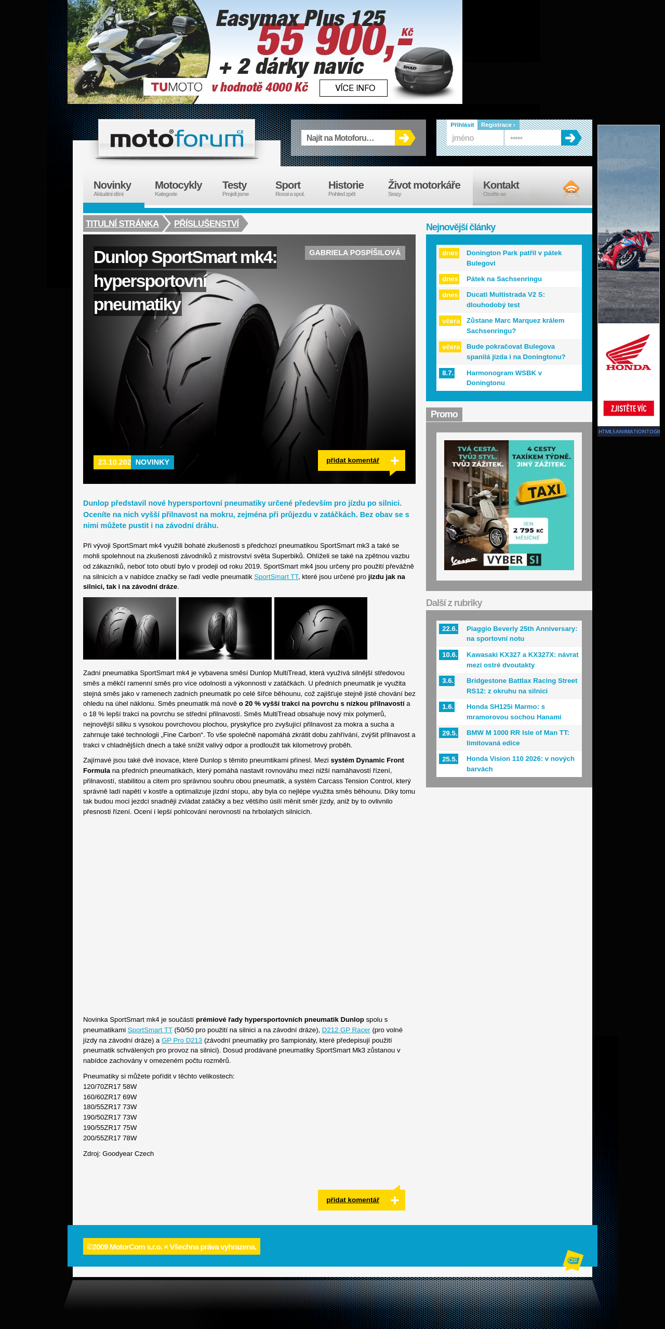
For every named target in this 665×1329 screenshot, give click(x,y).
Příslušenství (207, 223)
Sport (296, 188)
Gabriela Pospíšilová (355, 252)
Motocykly (183, 188)
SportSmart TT (276, 577)
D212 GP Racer (346, 1030)
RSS (562, 189)
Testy (243, 188)
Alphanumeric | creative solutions (574, 1262)
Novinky (153, 462)
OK (405, 138)
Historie (353, 188)
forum (177, 138)
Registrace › (498, 125)
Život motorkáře (430, 188)
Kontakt (508, 188)
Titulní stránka (122, 223)
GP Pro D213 (182, 1040)
